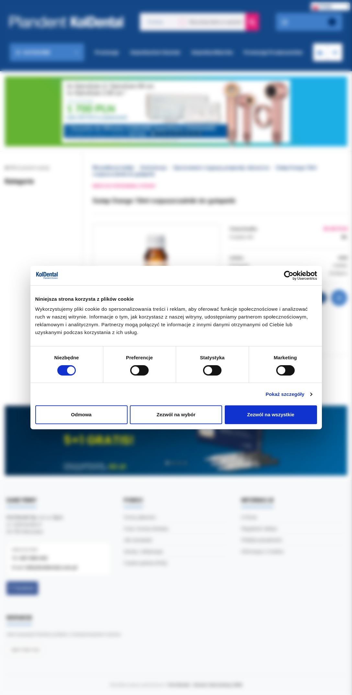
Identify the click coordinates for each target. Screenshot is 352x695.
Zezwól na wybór (175, 414)
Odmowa (81, 414)
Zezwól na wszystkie (270, 414)
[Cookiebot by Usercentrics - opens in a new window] (288, 275)
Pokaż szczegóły (285, 394)
